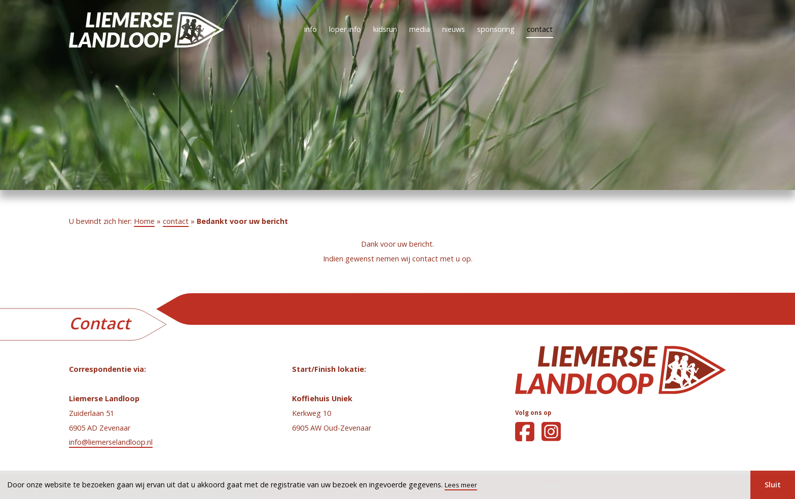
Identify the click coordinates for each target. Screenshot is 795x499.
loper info (345, 29)
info (310, 29)
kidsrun (385, 29)
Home (144, 221)
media (419, 29)
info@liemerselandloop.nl (111, 442)
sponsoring (496, 29)
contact (540, 29)
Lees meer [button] (461, 484)
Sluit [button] (773, 484)
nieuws (453, 29)
